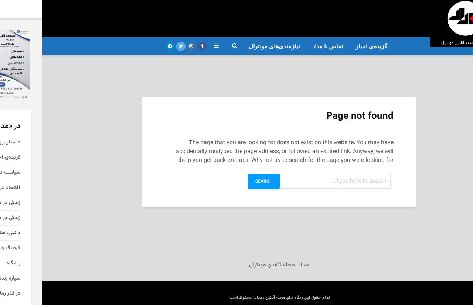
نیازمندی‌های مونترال (231, 46)
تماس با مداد (285, 46)
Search (221, 181)
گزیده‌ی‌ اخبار (329, 46)
